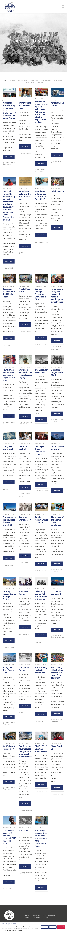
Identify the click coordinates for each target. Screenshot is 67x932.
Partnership (58, 82)
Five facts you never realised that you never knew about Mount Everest (25, 753)
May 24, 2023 (39, 100)
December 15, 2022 (40, 288)
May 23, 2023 (55, 101)
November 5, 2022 (56, 368)
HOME (27, 917)
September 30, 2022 (57, 745)
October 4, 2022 (40, 745)
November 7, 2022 (24, 368)
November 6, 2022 (40, 368)
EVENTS (27, 919)
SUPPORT (36, 919)
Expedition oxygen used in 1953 (57, 374)
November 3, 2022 (24, 445)
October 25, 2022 (8, 666)
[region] (33, 927)
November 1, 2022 (56, 445)
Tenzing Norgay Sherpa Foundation (41, 521)
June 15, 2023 (7, 101)
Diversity (12, 82)
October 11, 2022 (56, 666)
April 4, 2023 (23, 190)
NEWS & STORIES (49, 917)
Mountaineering (46, 82)
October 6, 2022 (24, 745)
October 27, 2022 (24, 590)
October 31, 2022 (40, 516)
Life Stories (34, 82)
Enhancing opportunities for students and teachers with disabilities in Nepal (41, 840)
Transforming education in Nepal (25, 107)
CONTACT (47, 919)
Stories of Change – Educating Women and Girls (40, 295)
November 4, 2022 (8, 445)
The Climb (40, 84)
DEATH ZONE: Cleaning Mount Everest (41, 750)
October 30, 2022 (56, 516)
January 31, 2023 (24, 288)
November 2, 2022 (40, 445)
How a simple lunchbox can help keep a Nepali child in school (9, 376)
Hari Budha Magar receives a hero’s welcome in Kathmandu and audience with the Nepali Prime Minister (41, 113)
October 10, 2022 (8, 745)
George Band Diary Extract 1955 (8, 672)
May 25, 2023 (23, 101)
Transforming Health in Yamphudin (41, 672)
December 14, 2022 (57, 288)
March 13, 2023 (56, 190)
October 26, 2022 (56, 590)
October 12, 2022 (40, 666)
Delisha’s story (57, 193)
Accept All (61, 927)
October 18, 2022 (24, 666)
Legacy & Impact (23, 82)
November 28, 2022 (9, 368)
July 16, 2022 (39, 829)
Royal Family (30, 84)
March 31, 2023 (39, 190)
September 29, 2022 (9, 829)
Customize (44, 927)
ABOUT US (36, 917)
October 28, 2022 (8, 590)
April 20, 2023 (7, 190)
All (5, 82)
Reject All (53, 927)
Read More (8, 158)
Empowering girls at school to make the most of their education (57, 674)
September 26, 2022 (25, 829)
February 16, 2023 (8, 288)
